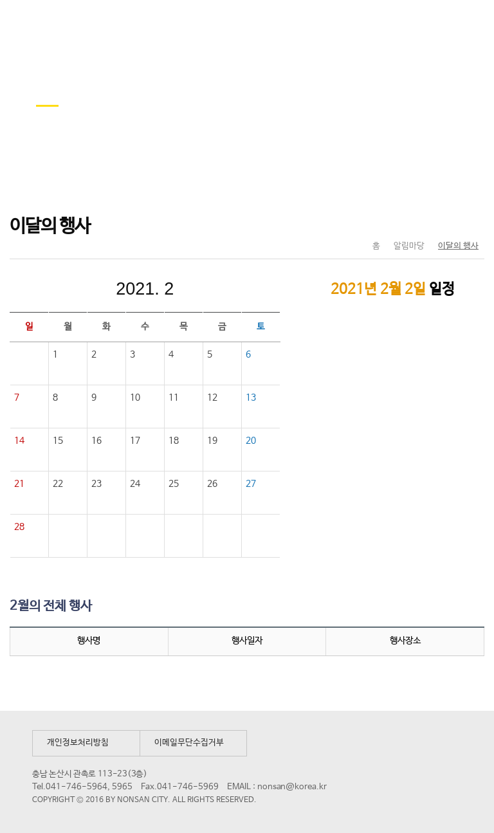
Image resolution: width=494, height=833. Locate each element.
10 (135, 397)
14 (19, 440)
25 (174, 484)
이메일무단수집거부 (189, 742)
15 (58, 440)
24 (135, 484)
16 (96, 440)
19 (212, 440)
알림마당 (409, 246)
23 (96, 484)
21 (19, 484)
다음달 (231, 289)
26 (212, 484)
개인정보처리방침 (78, 742)
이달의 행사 (458, 246)
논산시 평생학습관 (103, 25)
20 (251, 440)
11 (174, 397)
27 (251, 484)
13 (251, 397)
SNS (442, 219)
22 (58, 484)
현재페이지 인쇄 (469, 219)
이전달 (58, 289)
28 (19, 527)
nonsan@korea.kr (292, 787)
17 (135, 440)
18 (174, 440)
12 (212, 397)
